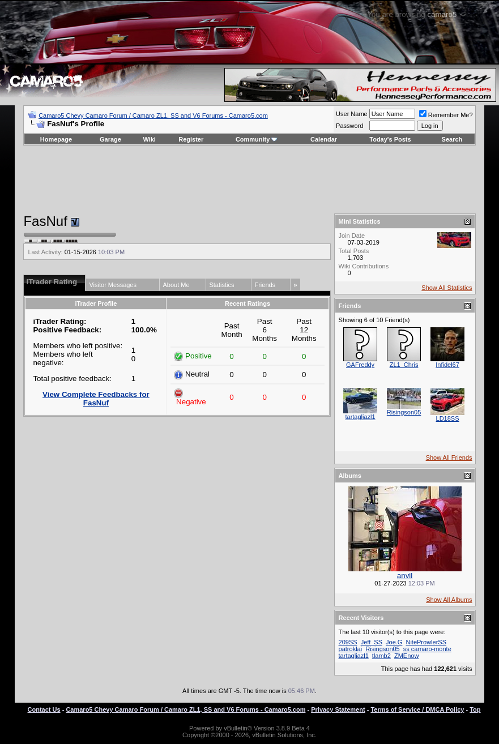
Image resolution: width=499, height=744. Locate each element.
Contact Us (44, 709)
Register (190, 139)
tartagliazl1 (360, 416)
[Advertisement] (250, 179)
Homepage (56, 139)
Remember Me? (446, 115)
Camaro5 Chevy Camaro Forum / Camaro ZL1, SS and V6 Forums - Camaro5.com (153, 115)
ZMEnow (406, 655)
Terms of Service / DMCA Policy (417, 709)
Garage (110, 139)
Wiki (149, 139)
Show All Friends (449, 457)
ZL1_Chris (404, 364)
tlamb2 (381, 655)
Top (475, 709)
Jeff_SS (371, 642)
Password (349, 125)
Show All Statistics (446, 287)
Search (452, 139)
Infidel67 (447, 364)
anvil (404, 575)
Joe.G (394, 642)
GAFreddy (360, 364)
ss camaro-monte (427, 648)
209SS (348, 642)
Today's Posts (390, 139)
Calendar (323, 139)
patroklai (350, 648)
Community (257, 139)
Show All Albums (449, 599)
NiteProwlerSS (426, 642)
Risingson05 (404, 412)
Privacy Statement (338, 709)
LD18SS (447, 418)
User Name (352, 113)
